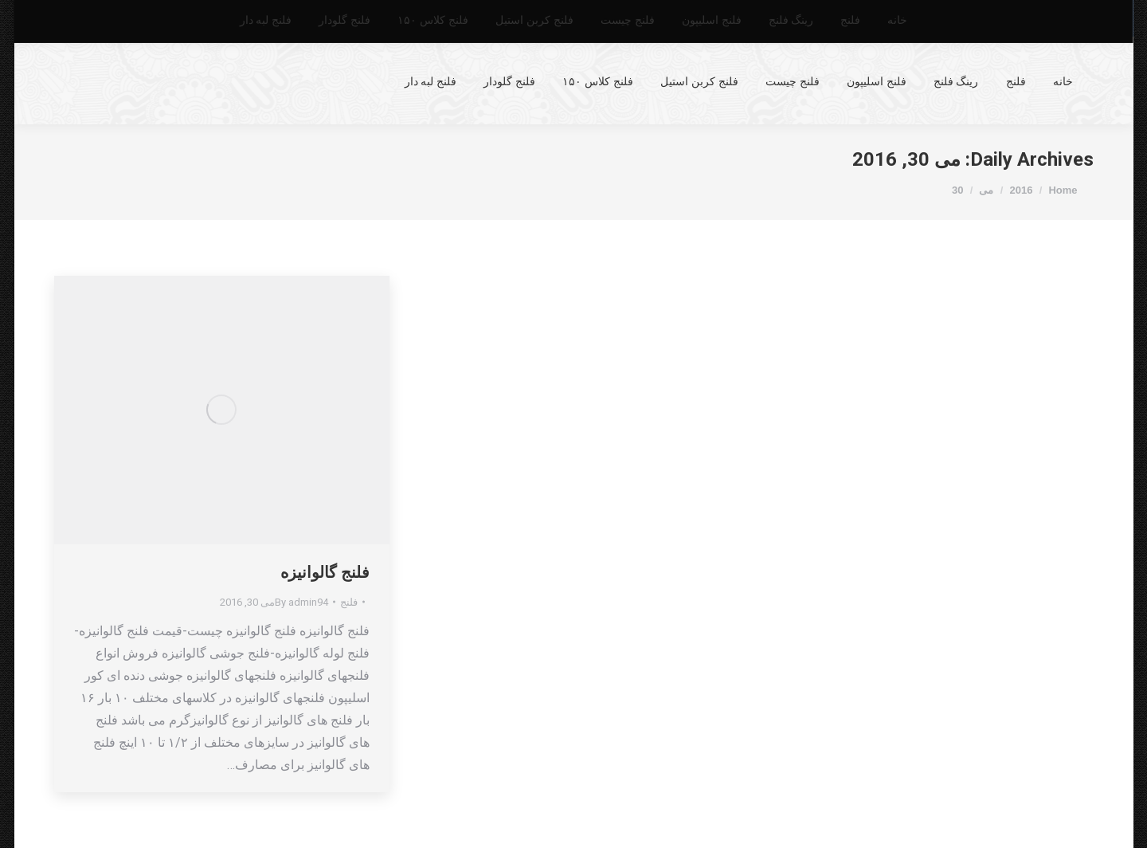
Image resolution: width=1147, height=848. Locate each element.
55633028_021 (1039, 18)
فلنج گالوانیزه (325, 572)
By (301, 602)
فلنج (349, 602)
